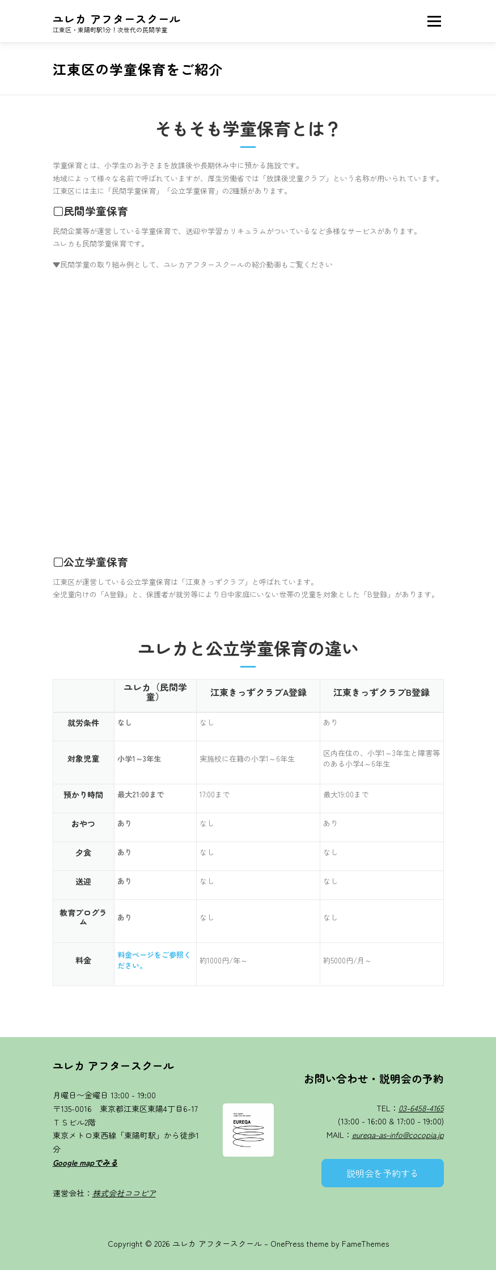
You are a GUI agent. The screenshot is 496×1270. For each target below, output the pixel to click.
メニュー (434, 21)
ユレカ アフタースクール (117, 18)
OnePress (287, 1243)
